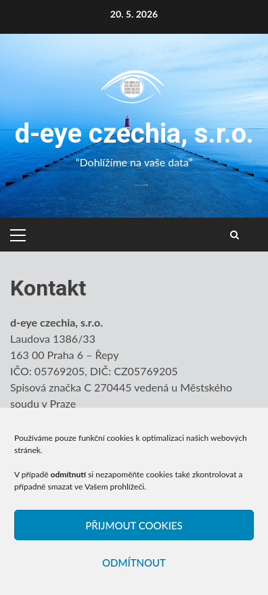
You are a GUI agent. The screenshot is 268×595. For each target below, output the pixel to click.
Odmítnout (134, 562)
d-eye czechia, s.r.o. (134, 133)
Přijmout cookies (133, 525)
